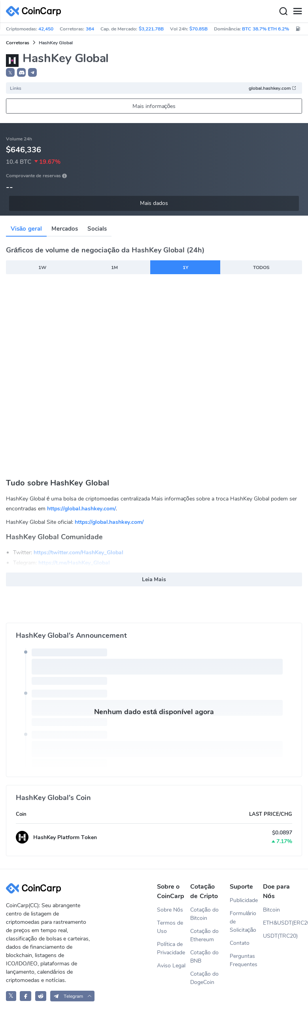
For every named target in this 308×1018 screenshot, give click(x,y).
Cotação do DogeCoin (204, 978)
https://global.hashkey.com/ (81, 508)
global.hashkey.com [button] (273, 88)
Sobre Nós (170, 910)
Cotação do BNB (204, 957)
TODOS (261, 267)
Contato (239, 943)
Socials (97, 229)
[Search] (283, 11)
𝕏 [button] (10, 73)
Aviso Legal (171, 965)
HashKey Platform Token (65, 837)
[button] (21, 72)
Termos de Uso (170, 927)
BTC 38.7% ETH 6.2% (265, 29)
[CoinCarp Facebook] (25, 996)
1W (42, 267)
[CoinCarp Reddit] (41, 996)
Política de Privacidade (171, 948)
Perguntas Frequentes (243, 960)
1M (114, 267)
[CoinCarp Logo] (35, 11)
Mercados (64, 229)
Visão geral (26, 229)
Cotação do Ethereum (204, 935)
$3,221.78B (151, 29)
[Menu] (297, 11)
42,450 (45, 29)
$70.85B (198, 29)
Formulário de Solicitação (243, 922)
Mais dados (154, 203)
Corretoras (17, 43)
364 (90, 29)
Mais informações (154, 106)
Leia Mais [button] (154, 579)
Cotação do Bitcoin (204, 914)
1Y (185, 267)
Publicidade (244, 900)
